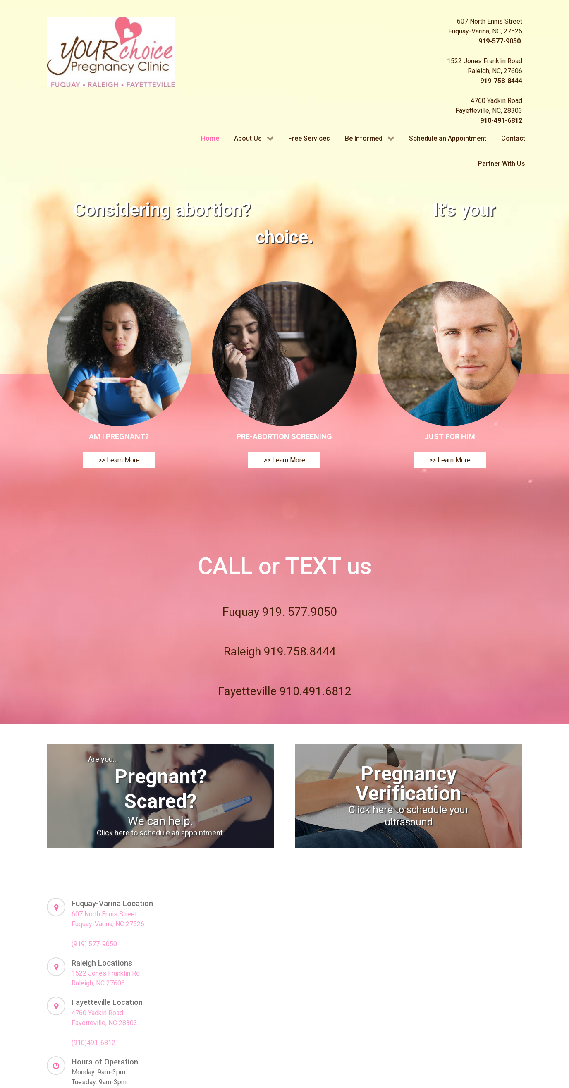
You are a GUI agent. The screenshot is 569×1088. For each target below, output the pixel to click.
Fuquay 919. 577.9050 (279, 656)
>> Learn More (119, 505)
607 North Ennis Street (104, 959)
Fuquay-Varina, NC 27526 (108, 969)
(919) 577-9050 (94, 988)
